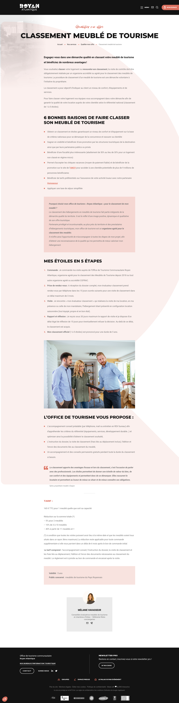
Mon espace (172, 7)
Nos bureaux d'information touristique (37, 663)
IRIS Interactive (124, 687)
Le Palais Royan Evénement (109, 679)
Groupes (65, 679)
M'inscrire (107, 665)
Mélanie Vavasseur (89, 610)
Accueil (60, 44)
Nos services (71, 44)
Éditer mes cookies (79, 687)
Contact (27, 671)
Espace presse (84, 679)
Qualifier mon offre (87, 44)
